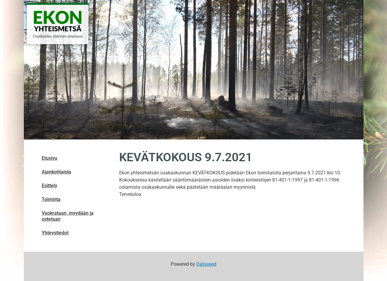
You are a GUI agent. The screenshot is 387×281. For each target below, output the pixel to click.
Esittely (49, 185)
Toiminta (51, 199)
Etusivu (49, 158)
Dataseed (206, 264)
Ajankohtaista (56, 172)
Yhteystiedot (55, 233)
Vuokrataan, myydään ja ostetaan (68, 216)
